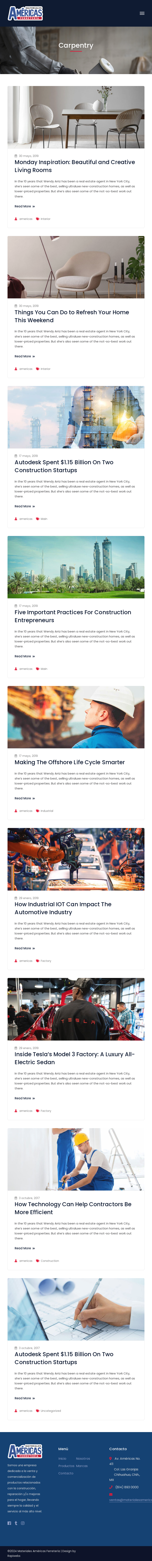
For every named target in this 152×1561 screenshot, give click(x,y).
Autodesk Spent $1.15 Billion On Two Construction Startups (64, 466)
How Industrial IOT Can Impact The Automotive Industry (63, 908)
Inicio (62, 1458)
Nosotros (83, 1458)
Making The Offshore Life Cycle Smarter (70, 762)
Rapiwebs (14, 1556)
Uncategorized (51, 1411)
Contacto (65, 1473)
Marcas (82, 1466)
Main (44, 519)
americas (25, 219)
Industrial (47, 811)
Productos (66, 1466)
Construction (50, 1261)
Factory (46, 961)
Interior (45, 219)
